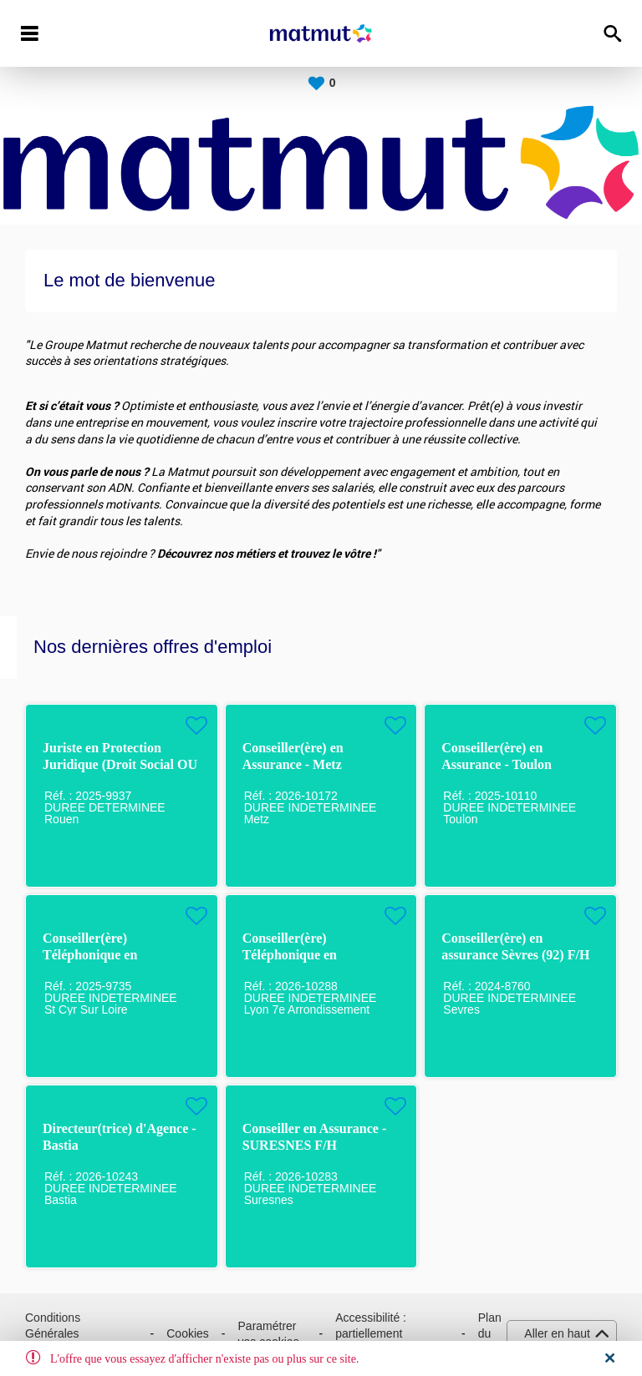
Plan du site (490, 1334)
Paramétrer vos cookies (268, 1334)
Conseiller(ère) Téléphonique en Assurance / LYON (295, 955)
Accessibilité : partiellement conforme (370, 1334)
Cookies (187, 1333)
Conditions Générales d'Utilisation (54, 1334)
